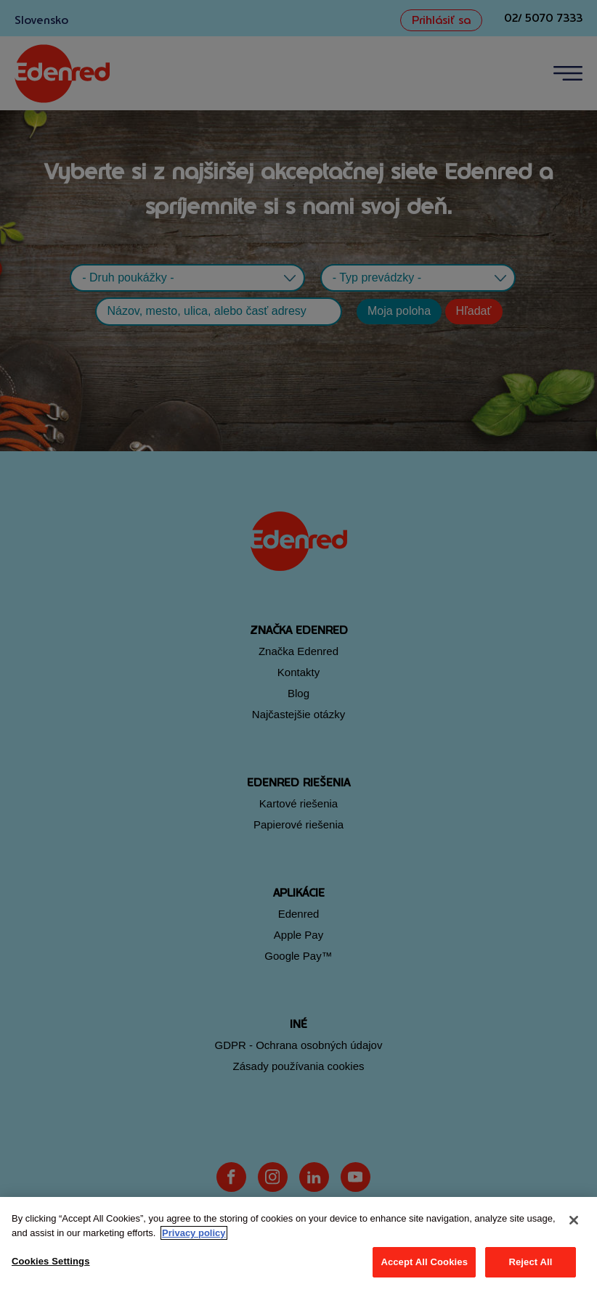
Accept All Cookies (424, 1261)
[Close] (574, 1220)
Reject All (530, 1261)
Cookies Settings (51, 1261)
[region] (298, 1244)
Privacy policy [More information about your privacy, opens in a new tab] (193, 1232)
